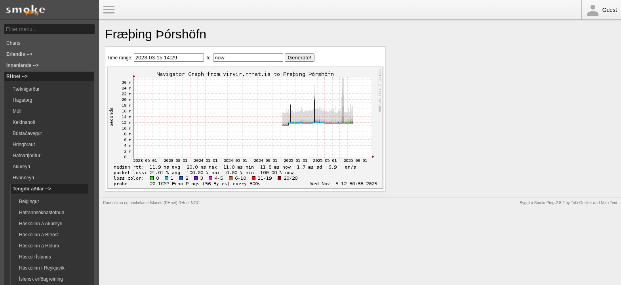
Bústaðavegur (27, 133)
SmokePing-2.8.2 (549, 203)
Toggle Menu (109, 10)
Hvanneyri (23, 177)
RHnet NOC (189, 203)
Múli (17, 111)
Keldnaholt (24, 122)
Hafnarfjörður (26, 155)
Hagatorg (22, 100)
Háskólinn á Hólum (39, 246)
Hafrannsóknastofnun (41, 212)
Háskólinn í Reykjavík (42, 268)
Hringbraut (24, 144)
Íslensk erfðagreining (41, 279)
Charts (13, 43)
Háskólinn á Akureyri (40, 223)
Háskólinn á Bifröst (39, 235)
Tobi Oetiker (581, 203)
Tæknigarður (26, 89)
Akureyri (21, 166)
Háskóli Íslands (35, 257)
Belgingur (29, 201)
